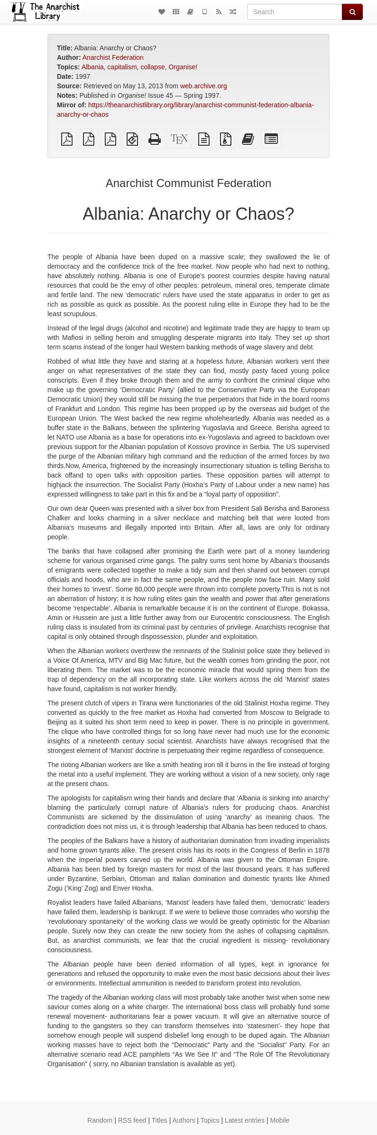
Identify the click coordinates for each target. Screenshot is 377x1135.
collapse (152, 67)
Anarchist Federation (113, 57)
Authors (183, 1120)
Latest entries (245, 1120)
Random (99, 1120)
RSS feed (132, 1120)
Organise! (183, 67)
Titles (159, 1120)
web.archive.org (203, 86)
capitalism (122, 67)
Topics (210, 1120)
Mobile (279, 1120)
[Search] (294, 12)
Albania (93, 67)
